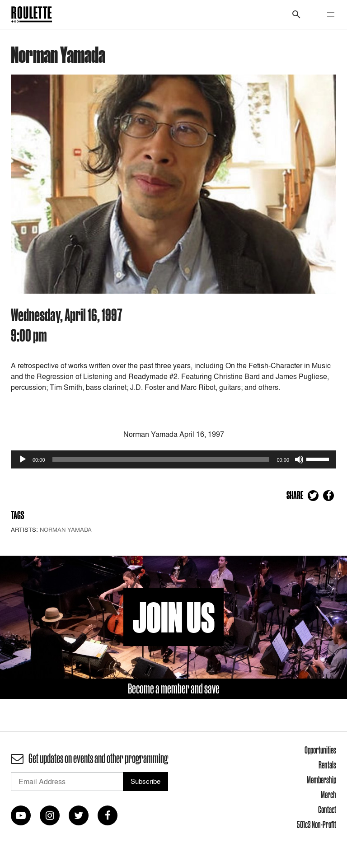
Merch (328, 795)
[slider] (161, 459)
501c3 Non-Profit (316, 824)
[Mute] (299, 459)
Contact (327, 809)
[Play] (22, 459)
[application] (173, 459)
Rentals (327, 765)
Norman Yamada (66, 529)
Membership (321, 780)
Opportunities (320, 750)
